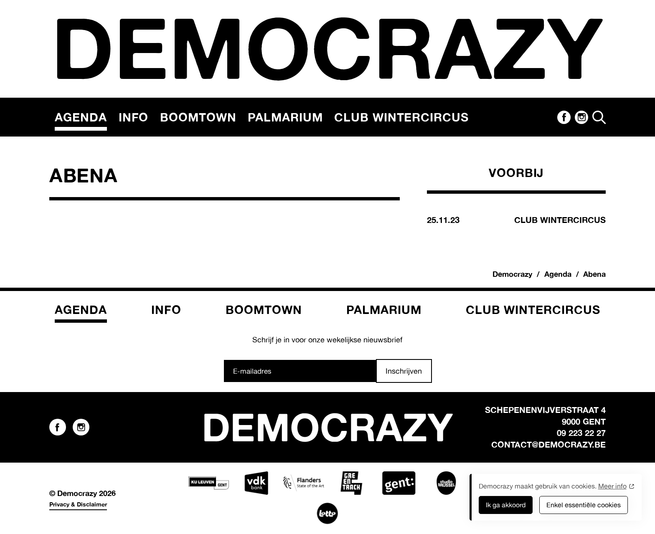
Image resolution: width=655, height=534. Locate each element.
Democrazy (512, 273)
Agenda (81, 117)
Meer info (612, 486)
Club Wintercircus (401, 117)
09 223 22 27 (581, 433)
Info (134, 117)
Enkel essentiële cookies (583, 505)
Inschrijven (404, 370)
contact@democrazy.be (548, 444)
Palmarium (285, 117)
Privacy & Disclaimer (78, 504)
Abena (594, 273)
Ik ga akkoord (506, 505)
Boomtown (198, 117)
